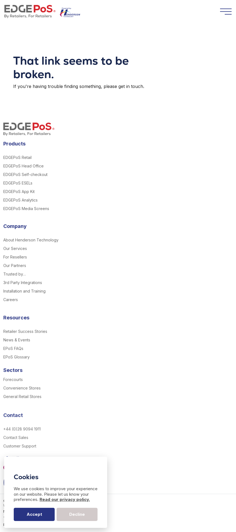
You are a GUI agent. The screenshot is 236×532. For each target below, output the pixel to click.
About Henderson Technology (31, 246)
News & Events (16, 351)
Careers (10, 306)
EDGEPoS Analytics (20, 200)
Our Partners (14, 272)
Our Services (15, 255)
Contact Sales (15, 455)
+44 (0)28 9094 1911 (22, 446)
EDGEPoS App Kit (19, 191)
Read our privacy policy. (65, 499)
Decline (77, 514)
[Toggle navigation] (226, 12)
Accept (34, 514)
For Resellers (15, 263)
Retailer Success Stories (25, 342)
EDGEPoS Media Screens (26, 208)
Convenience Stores (22, 399)
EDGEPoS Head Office (23, 166)
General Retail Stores (22, 407)
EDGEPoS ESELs (17, 183)
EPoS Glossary (16, 368)
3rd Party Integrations (22, 289)
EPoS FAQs (13, 359)
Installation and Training (24, 297)
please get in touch (123, 86)
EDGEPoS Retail (17, 157)
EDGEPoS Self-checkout (25, 174)
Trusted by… (14, 280)
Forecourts (13, 390)
